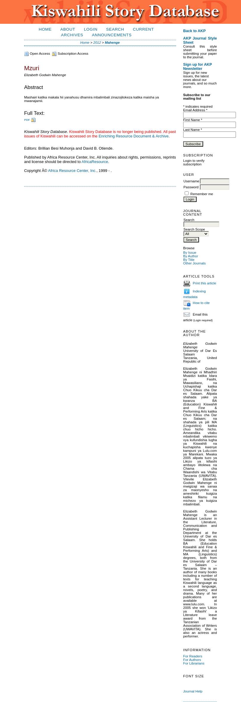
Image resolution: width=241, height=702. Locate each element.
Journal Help (193, 691)
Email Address (195, 110)
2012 (97, 42)
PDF (27, 119)
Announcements (112, 35)
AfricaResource (95, 161)
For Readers (192, 656)
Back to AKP (194, 31)
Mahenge (112, 42)
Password (191, 187)
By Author (190, 256)
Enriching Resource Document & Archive (134, 136)
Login (90, 29)
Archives (72, 35)
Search (115, 29)
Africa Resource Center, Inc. (72, 170)
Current (143, 29)
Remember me (201, 194)
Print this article (204, 283)
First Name (192, 120)
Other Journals (194, 263)
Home (45, 29)
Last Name (192, 129)
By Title (189, 259)
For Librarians (193, 663)
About (67, 29)
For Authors (192, 660)
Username (191, 181)
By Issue (189, 252)
